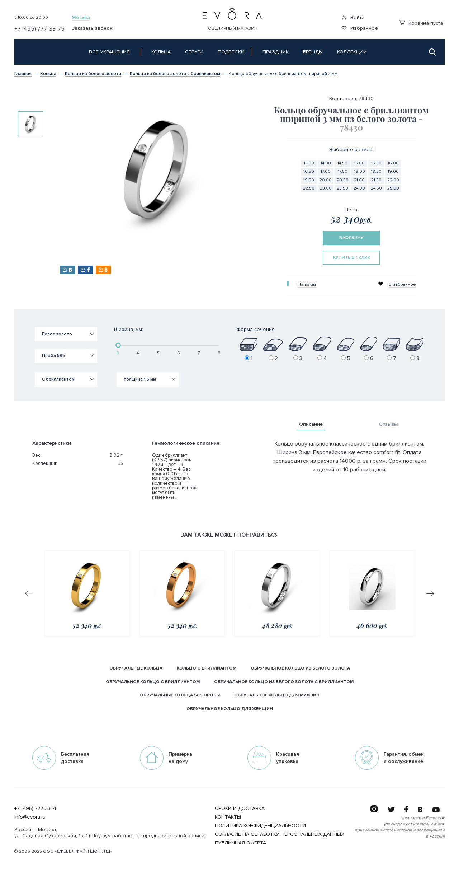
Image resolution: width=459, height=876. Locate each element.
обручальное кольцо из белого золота (300, 668)
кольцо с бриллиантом (206, 668)
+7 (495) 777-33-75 (36, 808)
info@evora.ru (30, 817)
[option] (30, 124)
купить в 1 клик (351, 257)
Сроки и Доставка (240, 808)
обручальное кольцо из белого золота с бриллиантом (284, 682)
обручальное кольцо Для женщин (229, 709)
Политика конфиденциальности (260, 826)
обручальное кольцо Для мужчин (277, 695)
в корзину (351, 238)
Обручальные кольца (135, 668)
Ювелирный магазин (232, 28)
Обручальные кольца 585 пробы (180, 695)
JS (120, 463)
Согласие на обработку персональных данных (279, 834)
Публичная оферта (240, 843)
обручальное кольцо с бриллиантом (153, 682)
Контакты (228, 817)
